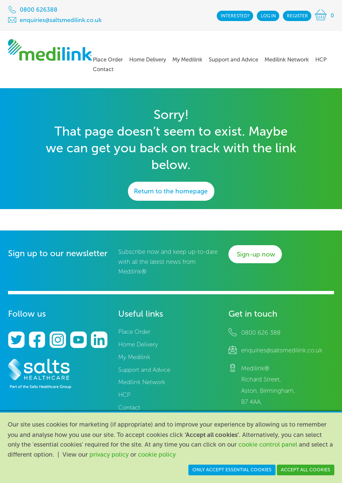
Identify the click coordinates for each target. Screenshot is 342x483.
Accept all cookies (305, 469)
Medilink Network (141, 382)
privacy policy (109, 454)
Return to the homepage (171, 191)
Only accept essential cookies (232, 469)
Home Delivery (138, 344)
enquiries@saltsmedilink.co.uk (281, 350)
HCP (124, 395)
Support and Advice (144, 370)
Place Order (134, 332)
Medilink (50, 50)
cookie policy (157, 454)
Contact (129, 408)
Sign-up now (256, 254)
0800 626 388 (261, 332)
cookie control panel (267, 444)
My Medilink (134, 357)
